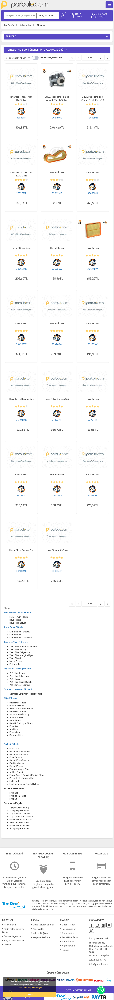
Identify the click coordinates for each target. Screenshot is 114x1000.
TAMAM (29, 995)
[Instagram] (97, 925)
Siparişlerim (68, 933)
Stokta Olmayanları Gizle (51, 58)
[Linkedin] (103, 925)
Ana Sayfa (9, 25)
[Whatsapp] (91, 930)
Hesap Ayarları (69, 929)
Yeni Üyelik (38, 929)
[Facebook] (91, 925)
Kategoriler (25, 25)
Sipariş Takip (68, 925)
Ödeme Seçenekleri (13, 937)
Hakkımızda (10, 925)
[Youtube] (108, 925)
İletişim (7, 945)
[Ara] (20, 15)
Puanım (65, 950)
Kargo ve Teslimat (42, 938)
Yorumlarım (68, 942)
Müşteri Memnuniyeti (14, 941)
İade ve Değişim (40, 933)
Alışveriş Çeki (68, 946)
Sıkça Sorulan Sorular (43, 925)
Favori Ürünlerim (70, 938)
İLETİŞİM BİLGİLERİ (98, 938)
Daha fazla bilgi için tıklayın (30, 988)
